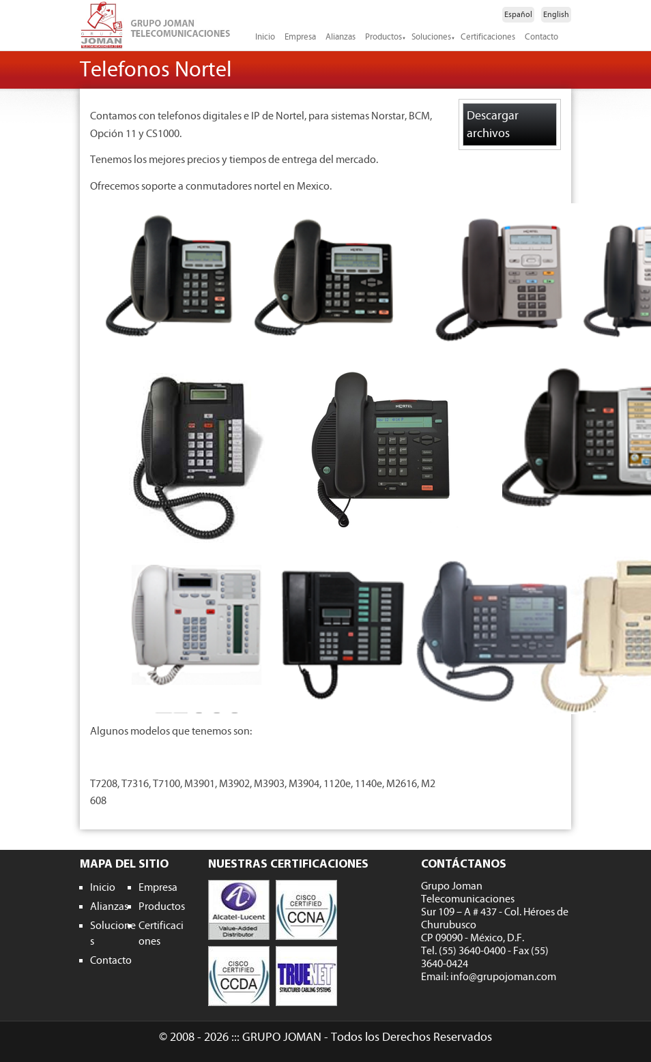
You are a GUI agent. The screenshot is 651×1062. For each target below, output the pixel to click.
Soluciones (431, 37)
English (556, 14)
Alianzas (341, 37)
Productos (383, 37)
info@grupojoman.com (503, 977)
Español (518, 14)
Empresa (300, 37)
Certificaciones (488, 37)
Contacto (541, 37)
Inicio (265, 37)
